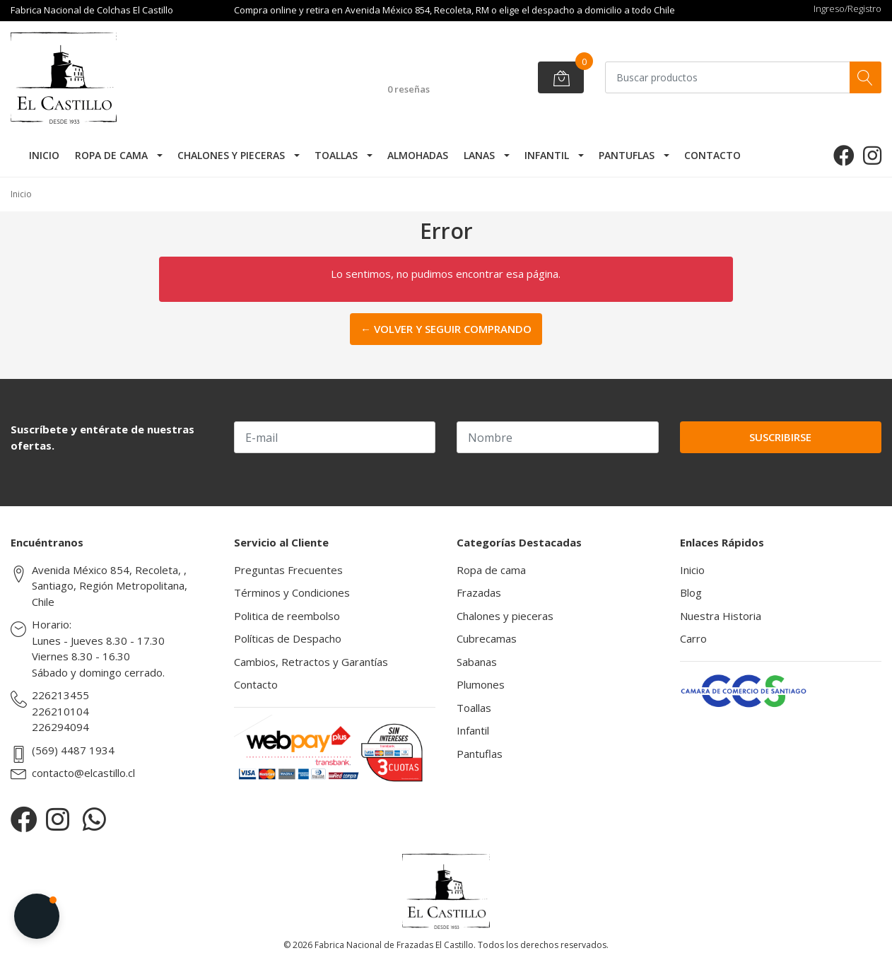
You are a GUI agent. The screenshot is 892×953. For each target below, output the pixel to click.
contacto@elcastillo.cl (83, 773)
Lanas (479, 155)
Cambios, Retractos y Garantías (311, 662)
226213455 (60, 695)
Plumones (481, 684)
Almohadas (417, 155)
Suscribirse (780, 437)
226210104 (60, 711)
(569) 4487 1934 (73, 750)
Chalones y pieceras (231, 155)
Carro (693, 638)
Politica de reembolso (287, 616)
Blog (691, 592)
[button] (36, 916)
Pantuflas (627, 155)
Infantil (546, 155)
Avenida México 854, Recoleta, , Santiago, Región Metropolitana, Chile (109, 586)
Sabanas (477, 662)
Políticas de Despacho (287, 638)
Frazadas (479, 592)
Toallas (336, 155)
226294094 (60, 727)
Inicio (44, 155)
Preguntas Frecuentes (288, 570)
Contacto (712, 155)
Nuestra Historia (720, 616)
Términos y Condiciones (292, 592)
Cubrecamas (487, 638)
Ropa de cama (111, 155)
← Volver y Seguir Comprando (446, 329)
